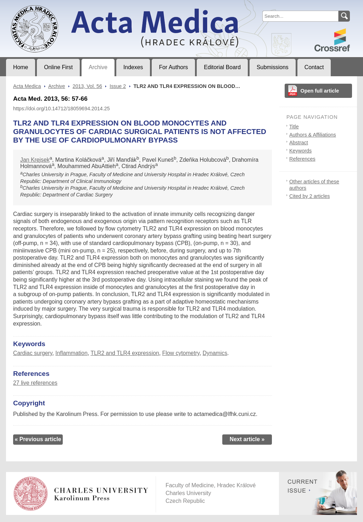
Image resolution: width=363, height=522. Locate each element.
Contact (314, 67)
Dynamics (215, 353)
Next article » (247, 439)
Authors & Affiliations (312, 135)
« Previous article (38, 439)
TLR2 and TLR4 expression (124, 353)
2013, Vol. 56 (87, 86)
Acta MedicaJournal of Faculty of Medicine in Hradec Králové (65, 5)
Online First (58, 67)
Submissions (273, 67)
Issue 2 (118, 86)
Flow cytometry (181, 353)
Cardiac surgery (32, 353)
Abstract (298, 142)
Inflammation (71, 353)
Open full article (320, 91)
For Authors (173, 67)
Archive (98, 67)
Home (20, 67)
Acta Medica (27, 86)
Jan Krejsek (35, 160)
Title (294, 126)
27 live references (35, 383)
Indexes (133, 67)
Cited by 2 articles (309, 196)
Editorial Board (222, 67)
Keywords (300, 151)
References (302, 159)
